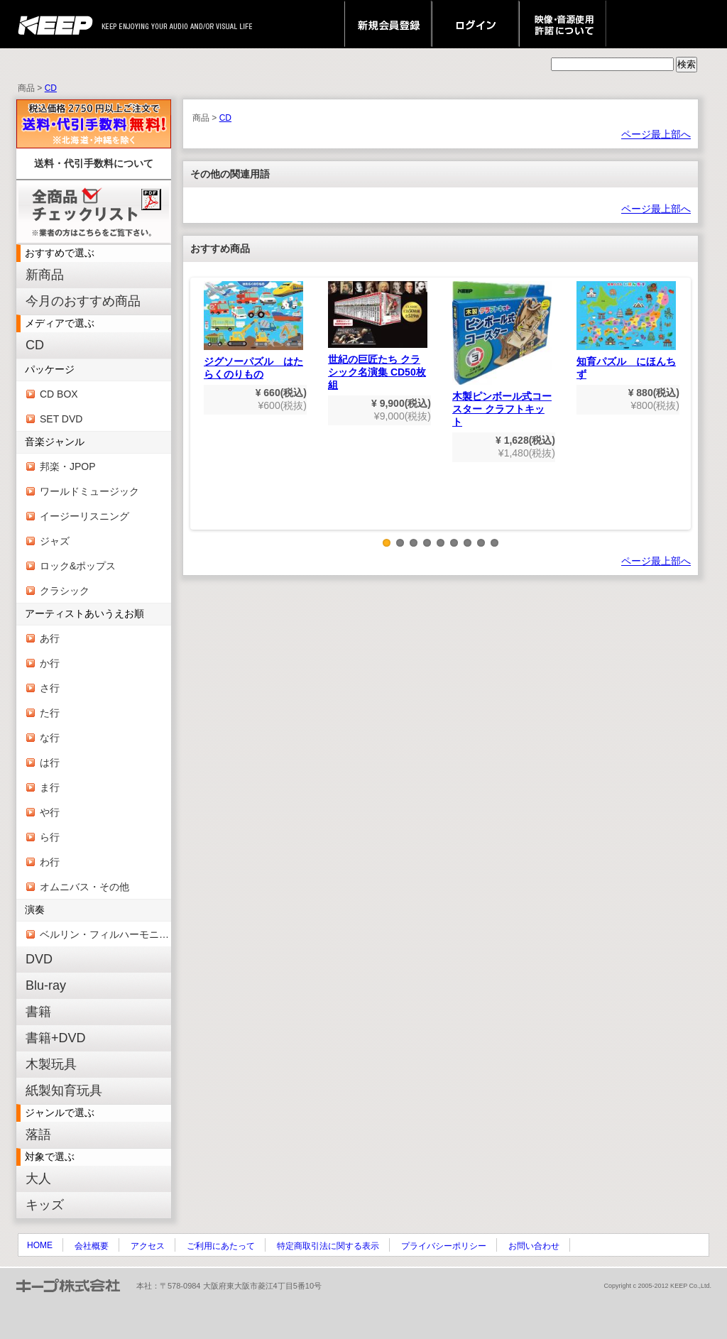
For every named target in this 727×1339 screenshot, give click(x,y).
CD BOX (59, 394)
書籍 (38, 1012)
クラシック (64, 590)
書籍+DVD (56, 1038)
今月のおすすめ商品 (83, 301)
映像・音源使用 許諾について (562, 24)
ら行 (50, 837)
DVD (39, 959)
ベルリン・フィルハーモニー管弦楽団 (105, 934)
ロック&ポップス (78, 566)
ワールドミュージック (89, 491)
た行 (50, 712)
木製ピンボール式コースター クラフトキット (502, 354)
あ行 (50, 638)
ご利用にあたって (221, 1246)
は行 (50, 762)
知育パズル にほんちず (626, 330)
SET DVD (61, 419)
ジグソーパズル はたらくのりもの (253, 330)
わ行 (50, 862)
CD (51, 88)
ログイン (475, 24)
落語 (38, 1134)
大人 (38, 1178)
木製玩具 (51, 1064)
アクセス (148, 1246)
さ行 (50, 688)
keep (59, 24)
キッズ (45, 1205)
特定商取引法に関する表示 (328, 1246)
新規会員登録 (388, 24)
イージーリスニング (84, 516)
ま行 (50, 787)
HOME (40, 1245)
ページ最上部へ (656, 134)
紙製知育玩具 (64, 1090)
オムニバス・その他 (84, 886)
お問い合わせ (533, 1246)
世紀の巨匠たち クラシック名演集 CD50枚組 (377, 335)
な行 (50, 737)
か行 (50, 663)
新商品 (45, 275)
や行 (50, 812)
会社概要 (92, 1246)
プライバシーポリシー (443, 1246)
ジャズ (55, 541)
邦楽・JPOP (68, 466)
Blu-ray (46, 985)
